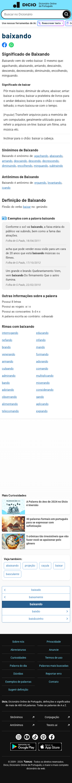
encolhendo (24, 166)
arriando (7, 161)
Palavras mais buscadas (53, 665)
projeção (30, 565)
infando (41, 340)
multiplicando (45, 375)
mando (40, 347)
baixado (22, 589)
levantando (55, 182)
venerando (8, 354)
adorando (42, 361)
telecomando (10, 411)
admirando (9, 375)
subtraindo (56, 166)
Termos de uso (53, 657)
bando (6, 383)
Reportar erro (54, 673)
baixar (27, 207)
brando (6, 347)
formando (42, 354)
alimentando (10, 404)
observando (9, 397)
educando (42, 333)
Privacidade (54, 641)
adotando (8, 390)
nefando (7, 340)
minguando (41, 166)
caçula (45, 565)
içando (6, 187)
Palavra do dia (18, 665)
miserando (43, 383)
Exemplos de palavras (18, 681)
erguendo (40, 182)
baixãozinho (48, 618)
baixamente (23, 597)
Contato (54, 681)
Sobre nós (18, 641)
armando (7, 361)
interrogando (10, 333)
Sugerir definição (18, 689)
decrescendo (50, 161)
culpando (8, 368)
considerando (45, 390)
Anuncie (54, 649)
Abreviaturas (18, 649)
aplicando (42, 404)
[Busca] (66, 14)
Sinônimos (16, 717)
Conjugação (52, 717)
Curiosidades (18, 657)
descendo (34, 161)
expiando (42, 411)
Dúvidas (18, 673)
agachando (41, 156)
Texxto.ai (51, 725)
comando (42, 368)
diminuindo (9, 166)
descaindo (20, 161)
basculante (12, 574)
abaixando (56, 156)
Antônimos (16, 725)
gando (40, 397)
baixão (50, 611)
